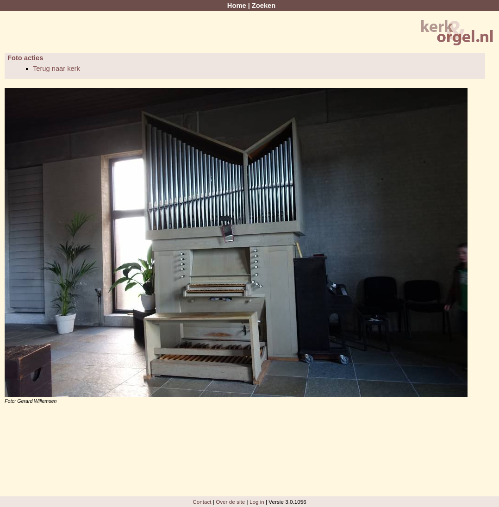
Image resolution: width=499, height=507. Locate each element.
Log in (257, 502)
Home (236, 5)
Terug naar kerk (56, 68)
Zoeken (263, 5)
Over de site (230, 502)
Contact (202, 502)
